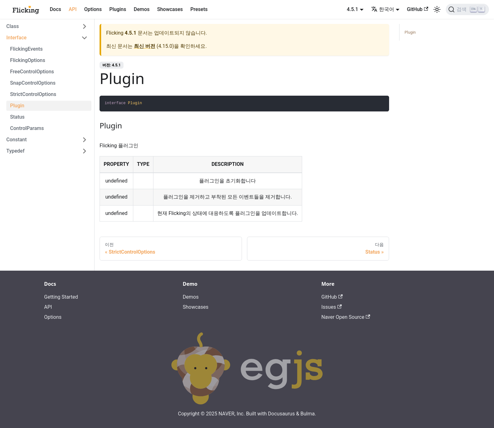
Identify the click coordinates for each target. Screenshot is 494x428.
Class (12, 26)
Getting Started (61, 297)
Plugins (117, 9)
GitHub (417, 9)
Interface (16, 38)
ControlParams (27, 128)
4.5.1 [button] (352, 9)
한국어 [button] (382, 9)
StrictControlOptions (33, 94)
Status (17, 117)
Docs (55, 9)
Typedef (15, 151)
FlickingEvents (26, 49)
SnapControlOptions (32, 83)
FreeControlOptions (32, 72)
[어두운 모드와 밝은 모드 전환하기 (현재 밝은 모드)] (437, 9)
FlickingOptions (27, 60)
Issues (331, 307)
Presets (199, 9)
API (73, 9)
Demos (141, 9)
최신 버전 (144, 46)
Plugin (17, 106)
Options (93, 9)
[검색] (467, 9)
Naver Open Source (345, 317)
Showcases (170, 9)
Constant (16, 140)
